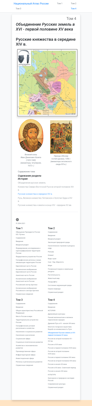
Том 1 (59, 3)
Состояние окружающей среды (60, 285)
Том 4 (73, 8)
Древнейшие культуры (56, 314)
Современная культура (56, 384)
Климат (51, 255)
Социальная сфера (23, 339)
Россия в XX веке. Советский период (62, 368)
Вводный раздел (22, 245)
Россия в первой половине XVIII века (62, 348)
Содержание (20, 238)
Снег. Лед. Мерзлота (56, 262)
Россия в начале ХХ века (57, 364)
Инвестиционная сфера (25, 358)
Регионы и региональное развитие (29, 362)
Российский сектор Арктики (26, 285)
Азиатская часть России (25, 275)
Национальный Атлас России (31, 3)
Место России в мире (24, 316)
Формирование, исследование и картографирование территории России (28, 250)
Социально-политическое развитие (29, 342)
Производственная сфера (25, 351)
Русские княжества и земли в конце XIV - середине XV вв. (45, 205)
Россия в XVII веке (55, 344)
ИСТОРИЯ (51, 310)
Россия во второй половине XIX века (62, 361)
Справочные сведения (24, 294)
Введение (19, 241)
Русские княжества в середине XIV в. (35, 194)
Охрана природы (54, 289)
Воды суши (52, 259)
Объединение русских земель (32, 183)
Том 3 (18, 8)
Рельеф (51, 252)
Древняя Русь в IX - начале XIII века (61, 323)
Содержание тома (26, 171)
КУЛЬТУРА (52, 375)
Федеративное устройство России (29, 257)
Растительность (54, 275)
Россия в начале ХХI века (57, 371)
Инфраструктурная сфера (25, 355)
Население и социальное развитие (29, 332)
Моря (50, 265)
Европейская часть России (26, 266)
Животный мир (54, 278)
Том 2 (73, 3)
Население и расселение (25, 335)
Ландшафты (52, 282)
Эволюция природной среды (59, 242)
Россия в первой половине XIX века (61, 357)
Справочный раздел (55, 292)
